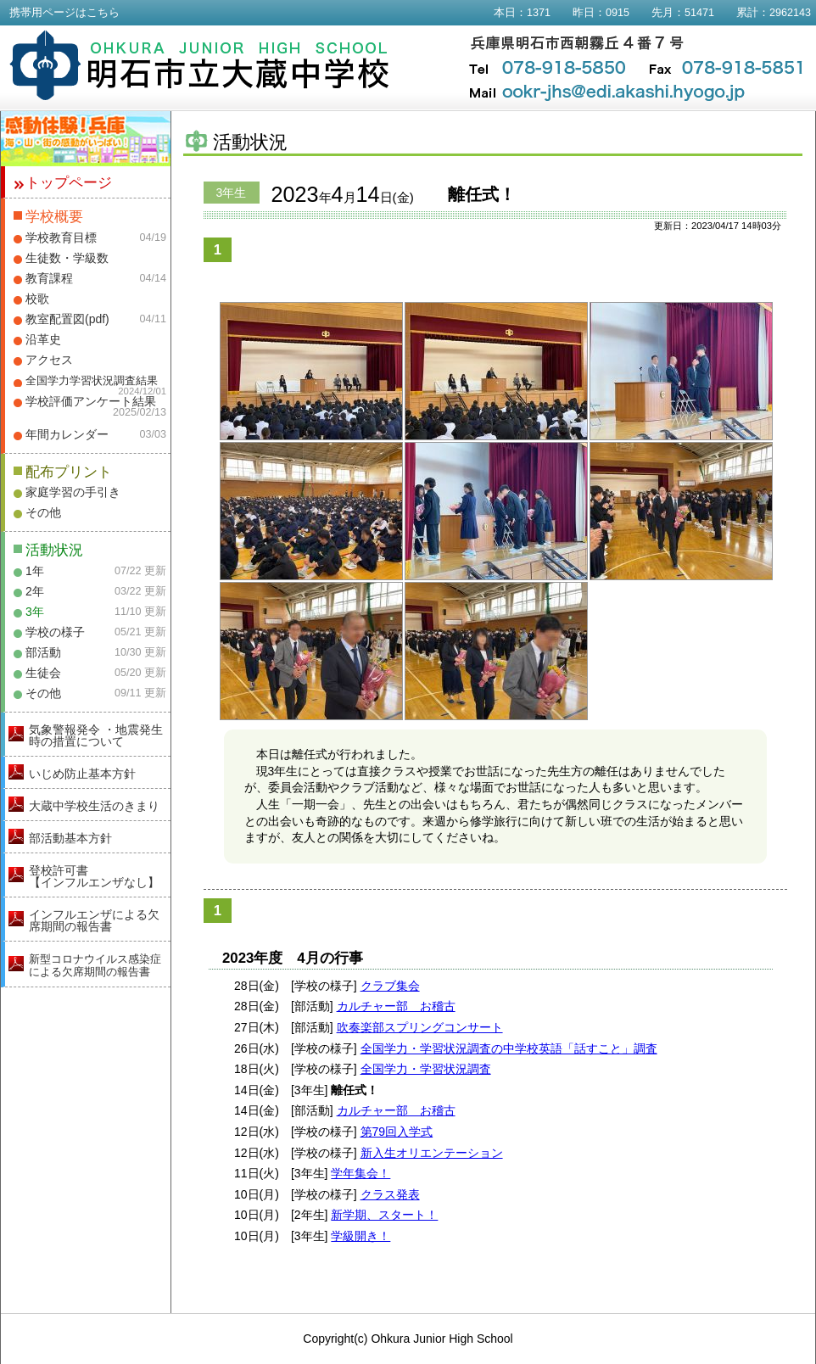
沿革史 (43, 339)
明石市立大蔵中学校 (199, 65)
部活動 (43, 652)
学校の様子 (55, 632)
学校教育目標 (61, 237)
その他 (43, 512)
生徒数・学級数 (67, 258)
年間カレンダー (67, 434)
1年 (34, 571)
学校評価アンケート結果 (90, 401)
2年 (34, 591)
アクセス (49, 359)
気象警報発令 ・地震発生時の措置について (96, 735)
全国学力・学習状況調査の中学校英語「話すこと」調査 (508, 1048)
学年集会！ (360, 1173)
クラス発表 (390, 1194)
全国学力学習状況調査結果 (91, 381)
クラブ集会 (390, 985)
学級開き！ (360, 1236)
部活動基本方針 (70, 838)
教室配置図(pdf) (67, 319)
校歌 (37, 298)
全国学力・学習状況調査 (425, 1069)
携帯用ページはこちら (64, 13)
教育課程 (49, 278)
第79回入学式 (396, 1131)
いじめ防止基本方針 (82, 773)
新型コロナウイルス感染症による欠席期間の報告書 (95, 965)
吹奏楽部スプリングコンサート (420, 1027)
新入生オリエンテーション (431, 1153)
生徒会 (43, 672)
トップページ (68, 183)
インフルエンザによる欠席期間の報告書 (94, 920)
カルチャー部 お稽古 (396, 1006)
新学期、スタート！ (384, 1214)
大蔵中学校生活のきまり (94, 806)
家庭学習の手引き (72, 492)
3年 (34, 611)
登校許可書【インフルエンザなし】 (94, 876)
